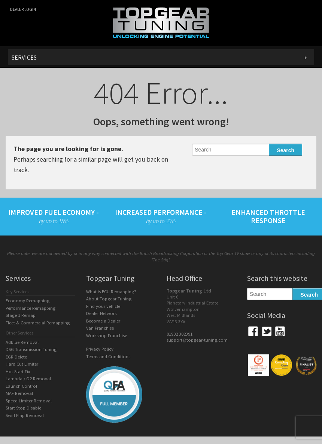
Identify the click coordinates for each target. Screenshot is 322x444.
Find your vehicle (103, 306)
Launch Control (21, 386)
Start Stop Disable (23, 408)
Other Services (19, 333)
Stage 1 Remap (21, 315)
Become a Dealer (103, 321)
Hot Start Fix (18, 371)
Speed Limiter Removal (29, 401)
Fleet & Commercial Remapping (38, 323)
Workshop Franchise (106, 335)
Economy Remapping (27, 300)
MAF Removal (19, 393)
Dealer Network (101, 313)
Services (24, 57)
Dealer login (23, 9)
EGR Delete (16, 357)
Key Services (17, 291)
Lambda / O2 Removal (28, 378)
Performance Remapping (30, 308)
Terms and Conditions (108, 356)
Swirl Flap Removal (25, 415)
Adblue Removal (22, 342)
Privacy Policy (99, 349)
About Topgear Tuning (108, 299)
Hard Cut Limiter (22, 364)
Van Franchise (100, 328)
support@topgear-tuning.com (197, 340)
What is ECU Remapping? (111, 291)
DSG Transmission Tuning (31, 349)
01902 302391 (179, 334)
